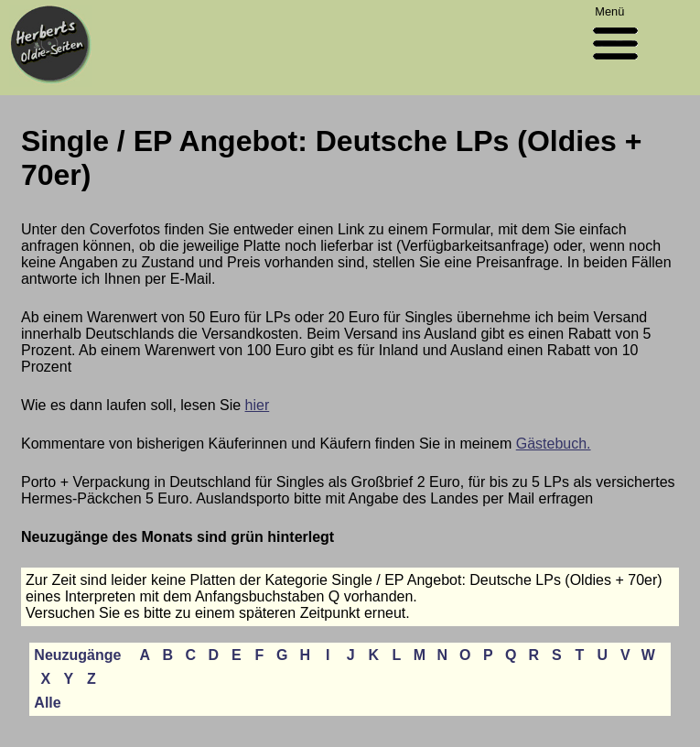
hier (257, 405)
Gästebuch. (553, 443)
